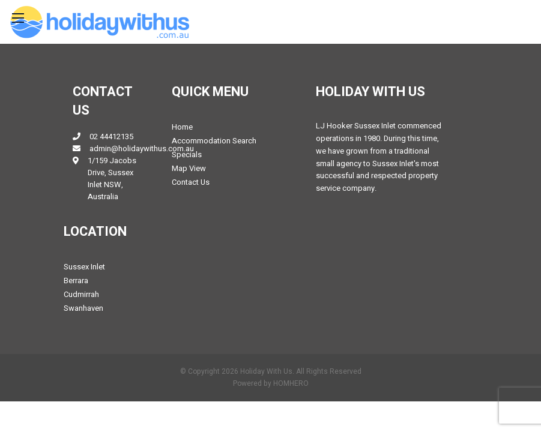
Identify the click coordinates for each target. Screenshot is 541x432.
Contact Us (191, 182)
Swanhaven (83, 308)
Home (182, 127)
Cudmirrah (81, 294)
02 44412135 (111, 136)
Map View (189, 168)
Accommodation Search (214, 140)
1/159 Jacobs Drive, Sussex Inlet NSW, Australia (112, 178)
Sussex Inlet (84, 266)
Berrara (76, 280)
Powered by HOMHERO (271, 383)
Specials (187, 154)
